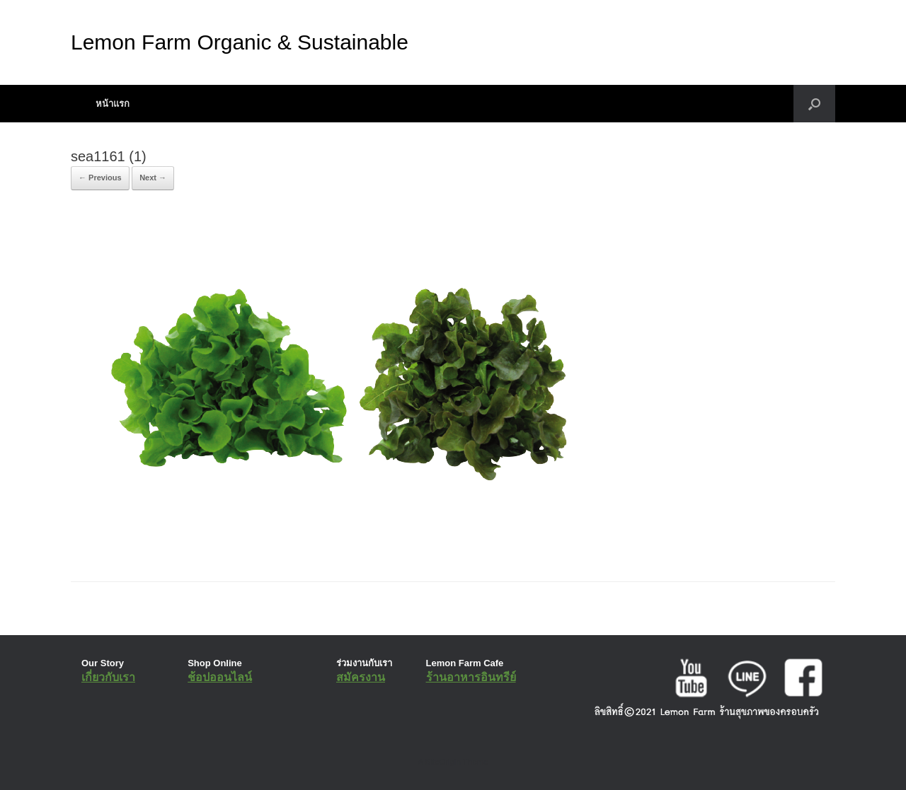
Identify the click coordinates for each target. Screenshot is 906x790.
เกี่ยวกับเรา (108, 677)
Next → (152, 177)
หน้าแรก (113, 103)
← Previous (100, 177)
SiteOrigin (443, 761)
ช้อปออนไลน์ (220, 677)
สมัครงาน (360, 677)
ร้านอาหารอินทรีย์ (471, 677)
